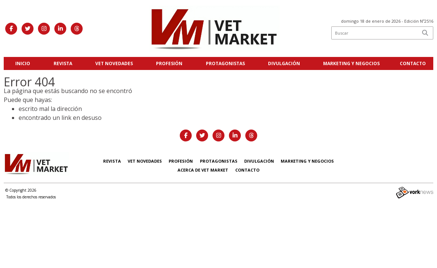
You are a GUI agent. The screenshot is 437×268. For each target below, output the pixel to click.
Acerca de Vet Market (203, 170)
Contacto (413, 63)
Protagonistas (225, 63)
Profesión (169, 63)
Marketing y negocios (351, 63)
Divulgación (284, 63)
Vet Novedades (114, 63)
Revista (63, 63)
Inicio (22, 63)
